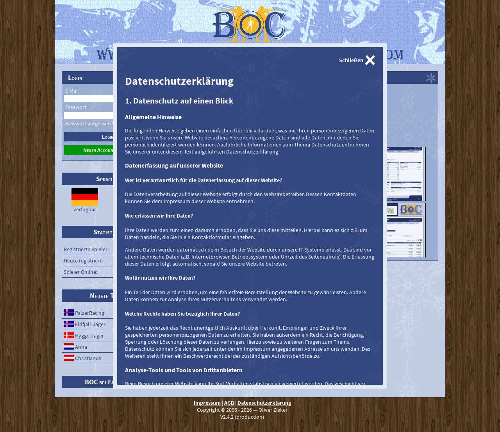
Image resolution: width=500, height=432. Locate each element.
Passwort (75, 107)
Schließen (351, 60)
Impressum (207, 402)
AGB (229, 402)
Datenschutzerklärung (264, 402)
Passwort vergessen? (89, 123)
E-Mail (72, 90)
